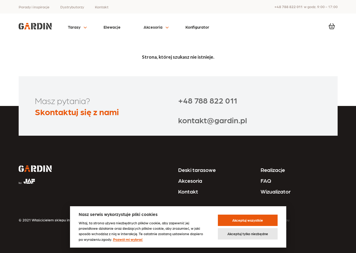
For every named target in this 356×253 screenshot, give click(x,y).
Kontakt (101, 7)
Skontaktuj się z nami (77, 111)
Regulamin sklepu (274, 220)
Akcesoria (153, 27)
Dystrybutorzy (72, 7)
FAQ (266, 180)
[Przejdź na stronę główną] (35, 169)
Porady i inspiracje (34, 7)
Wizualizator (276, 191)
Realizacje (273, 170)
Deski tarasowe (197, 170)
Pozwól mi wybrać (128, 239)
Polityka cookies (273, 228)
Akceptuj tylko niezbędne (247, 234)
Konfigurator (197, 27)
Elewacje (112, 27)
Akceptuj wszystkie (247, 220)
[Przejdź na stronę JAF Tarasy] (27, 179)
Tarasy (74, 27)
